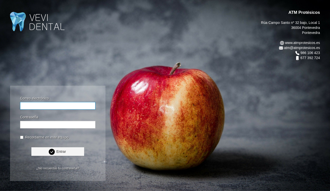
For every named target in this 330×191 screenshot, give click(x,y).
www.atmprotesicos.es (302, 43)
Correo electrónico (34, 98)
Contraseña (29, 117)
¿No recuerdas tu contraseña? (57, 168)
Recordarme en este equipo (44, 137)
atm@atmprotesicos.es (302, 48)
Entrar (61, 152)
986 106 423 (310, 53)
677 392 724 (310, 58)
